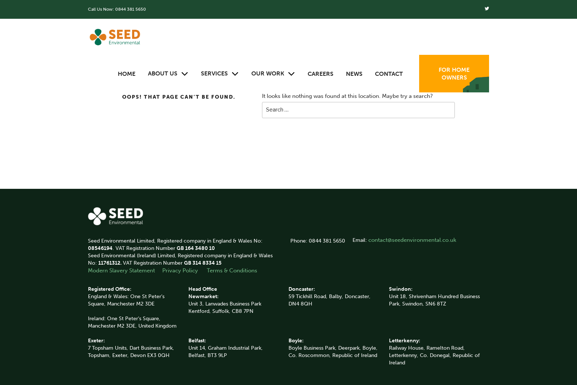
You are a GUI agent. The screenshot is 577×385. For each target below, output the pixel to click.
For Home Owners (454, 73)
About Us (168, 73)
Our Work (273, 73)
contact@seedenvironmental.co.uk (412, 240)
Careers (320, 73)
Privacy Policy (180, 270)
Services (220, 73)
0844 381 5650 (130, 9)
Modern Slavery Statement (121, 270)
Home (126, 73)
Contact (389, 73)
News (354, 73)
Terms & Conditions (232, 270)
